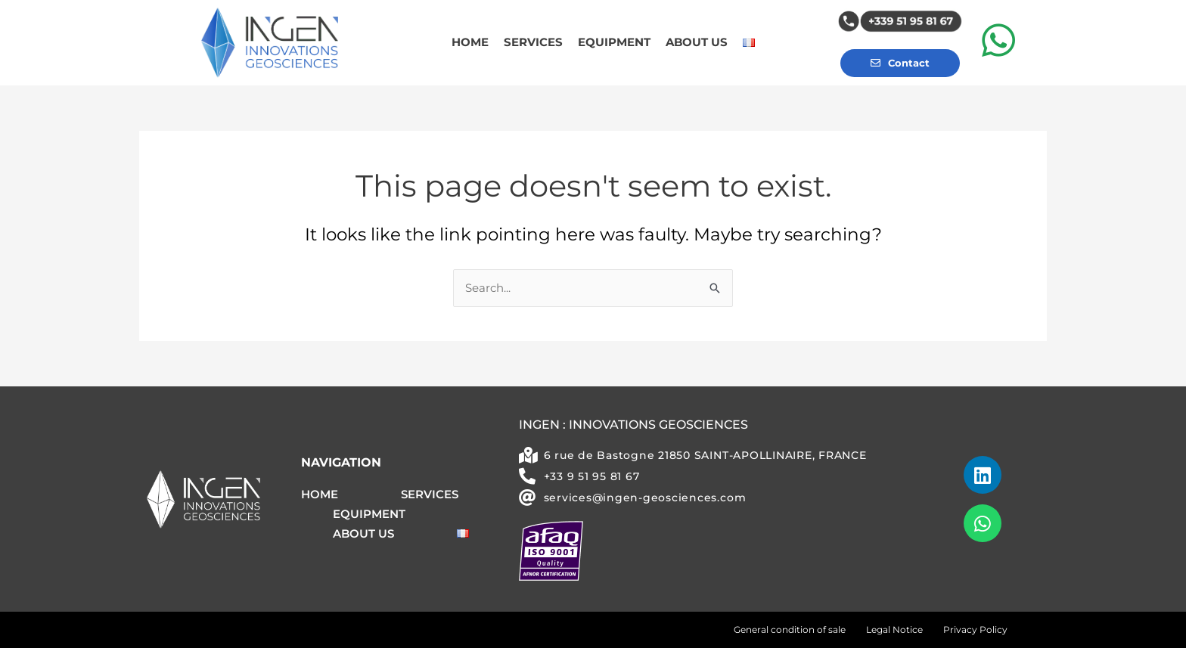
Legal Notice (894, 629)
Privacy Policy (975, 629)
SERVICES (533, 42)
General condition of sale (790, 629)
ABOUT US (697, 42)
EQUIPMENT (614, 42)
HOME (470, 42)
